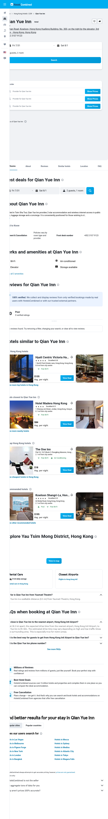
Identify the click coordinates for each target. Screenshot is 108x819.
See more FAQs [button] (59, 661)
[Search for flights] (4, 13)
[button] (5, 4)
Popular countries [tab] (43, 743)
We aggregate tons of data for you (60, 802)
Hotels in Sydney (66, 761)
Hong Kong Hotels (30, 14)
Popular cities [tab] (23, 743)
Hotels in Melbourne (24, 761)
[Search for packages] (4, 30)
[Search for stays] (4, 19)
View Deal (76, 381)
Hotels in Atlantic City (69, 769)
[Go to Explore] (4, 36)
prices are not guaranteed (75, 790)
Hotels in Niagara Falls (69, 776)
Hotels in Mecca (66, 757)
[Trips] (4, 44)
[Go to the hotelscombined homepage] (21, 4)
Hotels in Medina (66, 765)
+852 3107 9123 (24, 35)
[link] (33, 388)
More (17, 221)
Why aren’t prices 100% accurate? (60, 807)
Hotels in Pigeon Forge (26, 765)
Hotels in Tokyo (66, 772)
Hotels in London (23, 772)
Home (18, 14)
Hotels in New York (24, 769)
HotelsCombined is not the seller (60, 797)
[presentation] (35, 121)
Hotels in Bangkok (24, 776)
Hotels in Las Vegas (24, 757)
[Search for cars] (4, 24)
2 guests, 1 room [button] (25, 52)
